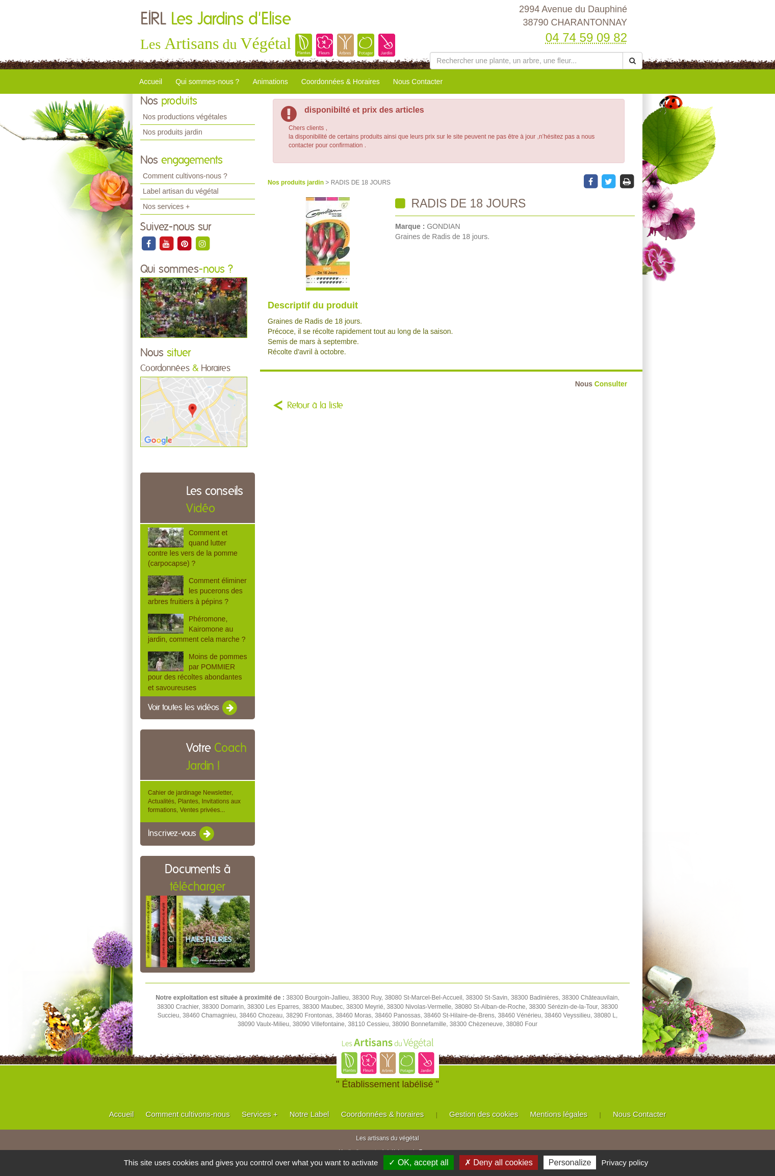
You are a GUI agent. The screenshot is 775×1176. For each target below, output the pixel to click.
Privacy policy (625, 1162)
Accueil (150, 81)
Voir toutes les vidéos (193, 708)
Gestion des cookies (483, 1114)
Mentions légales (559, 1114)
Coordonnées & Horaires (340, 81)
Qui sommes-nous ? (207, 81)
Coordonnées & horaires (382, 1114)
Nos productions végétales (185, 117)
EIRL (215, 19)
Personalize (570, 1162)
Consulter (601, 384)
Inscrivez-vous (182, 834)
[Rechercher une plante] (526, 60)
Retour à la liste (315, 405)
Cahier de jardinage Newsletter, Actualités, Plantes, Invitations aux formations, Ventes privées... (194, 801)
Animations (270, 81)
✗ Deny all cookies (498, 1162)
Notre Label (309, 1114)
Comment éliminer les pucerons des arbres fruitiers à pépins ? (197, 591)
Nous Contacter (418, 81)
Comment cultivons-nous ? (185, 176)
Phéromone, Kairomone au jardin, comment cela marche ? (196, 629)
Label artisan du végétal (181, 191)
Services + (259, 1114)
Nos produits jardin (172, 132)
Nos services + (166, 206)
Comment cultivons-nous (188, 1114)
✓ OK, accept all (418, 1162)
